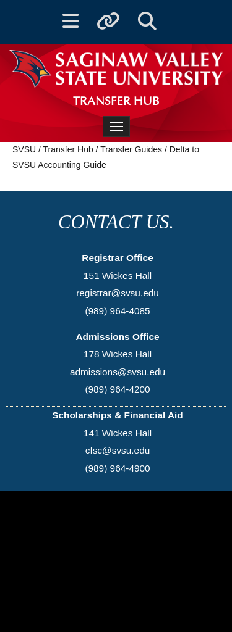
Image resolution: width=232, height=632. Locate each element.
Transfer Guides (131, 149)
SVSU (24, 149)
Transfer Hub (68, 149)
